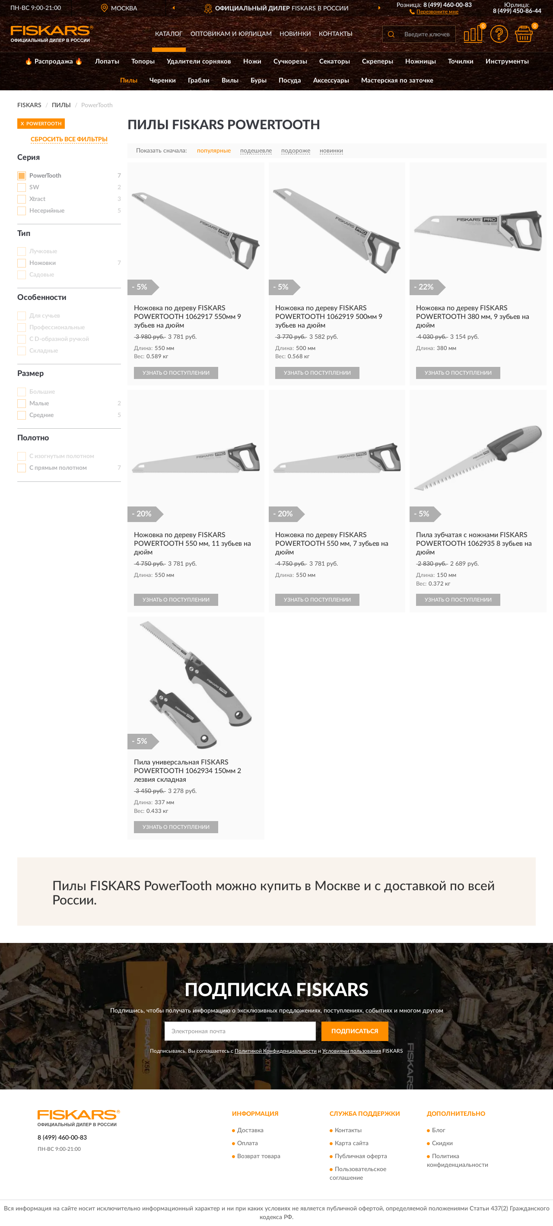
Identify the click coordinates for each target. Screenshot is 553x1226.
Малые (39, 404)
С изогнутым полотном (61, 456)
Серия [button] (28, 158)
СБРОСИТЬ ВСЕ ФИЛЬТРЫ (69, 140)
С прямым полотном (58, 468)
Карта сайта (352, 1144)
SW (34, 188)
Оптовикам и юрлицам (231, 34)
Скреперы (377, 61)
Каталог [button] (169, 34)
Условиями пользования (351, 1051)
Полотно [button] (33, 438)
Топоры (143, 61)
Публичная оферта (361, 1157)
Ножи (252, 61)
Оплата (247, 1144)
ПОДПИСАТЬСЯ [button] (354, 1032)
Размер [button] (30, 374)
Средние (41, 415)
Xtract (37, 199)
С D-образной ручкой (59, 339)
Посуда (290, 80)
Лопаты (107, 61)
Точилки (461, 61)
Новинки (295, 34)
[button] (434, 11)
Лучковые (43, 251)
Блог (438, 1131)
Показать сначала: (161, 151)
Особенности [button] (42, 298)
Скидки (442, 1144)
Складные (43, 351)
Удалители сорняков (199, 61)
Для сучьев (44, 316)
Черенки (162, 80)
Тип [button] (23, 234)
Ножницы (420, 61)
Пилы (128, 80)
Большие (42, 392)
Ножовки (42, 263)
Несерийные (46, 211)
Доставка (250, 1131)
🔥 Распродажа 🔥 (54, 61)
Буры (259, 80)
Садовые (41, 275)
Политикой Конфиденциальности (276, 1051)
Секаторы (334, 61)
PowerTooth (45, 176)
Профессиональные (57, 328)
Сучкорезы (290, 61)
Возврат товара (258, 1157)
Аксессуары (331, 80)
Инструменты (507, 61)
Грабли (199, 80)
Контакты (336, 34)
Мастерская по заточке (397, 80)
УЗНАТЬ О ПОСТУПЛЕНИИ (176, 373)
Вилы (230, 80)
